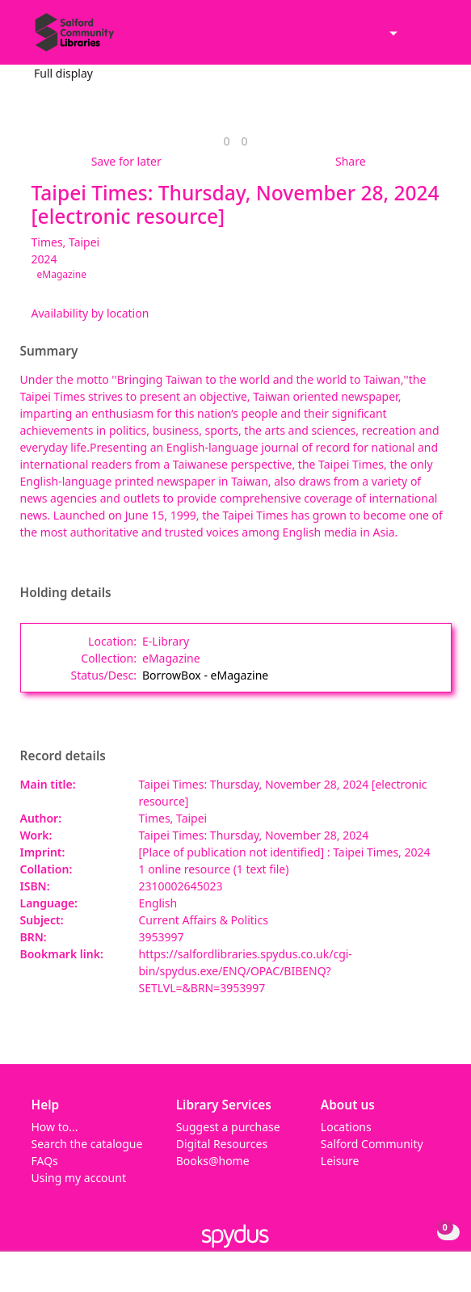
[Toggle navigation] (434, 39)
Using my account (79, 1177)
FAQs (45, 1160)
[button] (414, 39)
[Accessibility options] (392, 34)
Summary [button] (49, 351)
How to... (55, 1126)
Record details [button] (63, 756)
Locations (346, 1126)
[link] (226, 141)
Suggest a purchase (228, 1126)
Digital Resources (221, 1143)
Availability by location (90, 313)
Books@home (213, 1160)
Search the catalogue (87, 1143)
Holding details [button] (65, 593)
